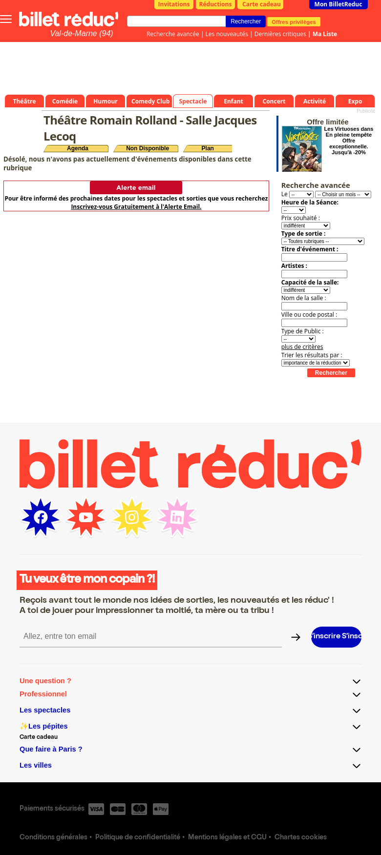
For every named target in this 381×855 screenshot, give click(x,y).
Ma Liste (325, 34)
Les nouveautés (227, 34)
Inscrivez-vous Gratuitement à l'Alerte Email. (136, 207)
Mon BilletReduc (338, 4)
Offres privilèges (294, 21)
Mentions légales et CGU (227, 838)
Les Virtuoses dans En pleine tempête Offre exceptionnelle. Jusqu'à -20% (349, 140)
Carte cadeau (261, 4)
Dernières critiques (280, 34)
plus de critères (302, 347)
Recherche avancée (173, 34)
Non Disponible (147, 148)
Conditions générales (53, 838)
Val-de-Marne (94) (81, 33)
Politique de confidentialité (137, 838)
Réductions (215, 4)
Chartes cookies (301, 838)
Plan (208, 148)
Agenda (77, 148)
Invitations (174, 4)
